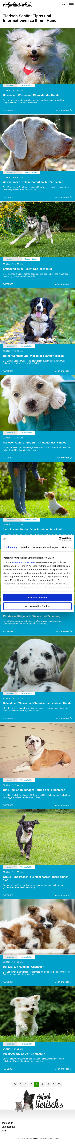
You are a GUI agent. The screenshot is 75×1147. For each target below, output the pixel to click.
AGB (4, 1130)
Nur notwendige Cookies (37, 606)
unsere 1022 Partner (23, 562)
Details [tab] (25, 547)
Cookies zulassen (37, 597)
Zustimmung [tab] (10, 547)
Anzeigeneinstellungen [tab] (45, 547)
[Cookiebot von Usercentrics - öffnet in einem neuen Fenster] (59, 539)
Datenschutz (8, 1127)
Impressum (7, 1123)
